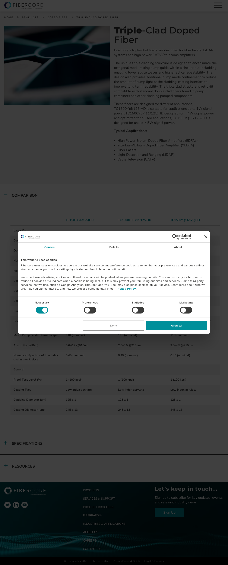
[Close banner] (205, 236)
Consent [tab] (50, 247)
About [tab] (178, 247)
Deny (113, 325)
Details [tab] (113, 247)
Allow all (176, 325)
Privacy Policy (125, 288)
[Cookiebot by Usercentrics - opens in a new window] (172, 237)
